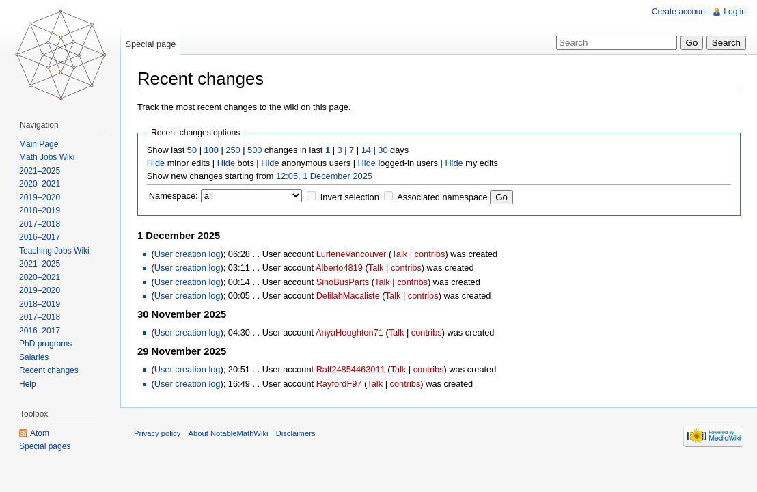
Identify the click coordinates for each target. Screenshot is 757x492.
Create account (679, 11)
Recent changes (49, 370)
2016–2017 (39, 237)
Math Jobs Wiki (46, 157)
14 (366, 150)
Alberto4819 (339, 267)
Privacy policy (157, 433)
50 (192, 150)
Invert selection (349, 197)
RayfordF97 (339, 384)
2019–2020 (39, 197)
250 (232, 150)
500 (254, 150)
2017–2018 (39, 224)
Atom (39, 433)
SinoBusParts (343, 282)
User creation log (187, 254)
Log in (735, 11)
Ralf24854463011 (350, 369)
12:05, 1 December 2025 (324, 176)
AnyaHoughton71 (349, 332)
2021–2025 (39, 171)
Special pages (44, 446)
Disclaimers (296, 433)
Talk (399, 254)
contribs (430, 254)
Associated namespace (442, 197)
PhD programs (45, 343)
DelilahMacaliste (348, 295)
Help (27, 384)
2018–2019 (39, 210)
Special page (150, 44)
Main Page (38, 144)
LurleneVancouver (351, 254)
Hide (156, 163)
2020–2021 (39, 184)
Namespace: (173, 196)
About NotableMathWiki (229, 433)
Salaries (34, 357)
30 (382, 150)
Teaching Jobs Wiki (54, 251)
